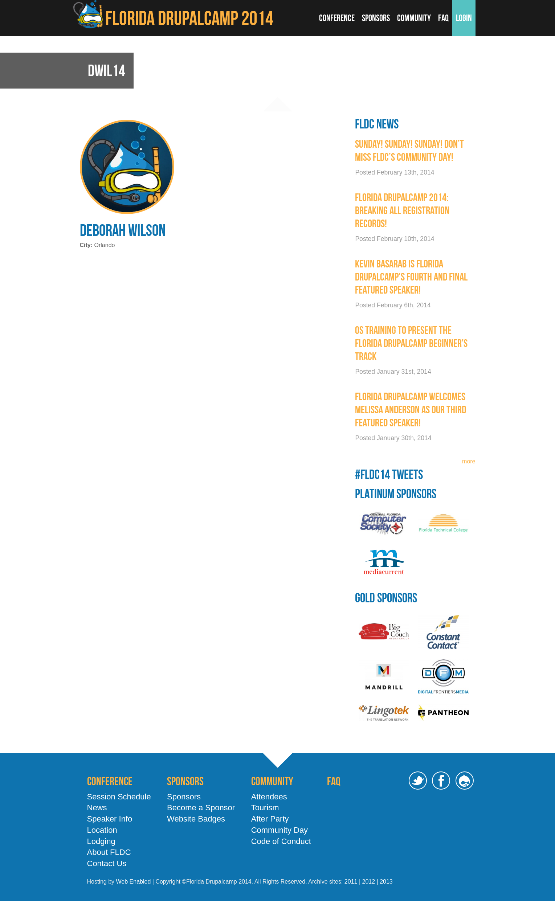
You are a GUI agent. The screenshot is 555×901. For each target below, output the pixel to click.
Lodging (101, 841)
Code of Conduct (281, 841)
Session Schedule (119, 796)
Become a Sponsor (201, 807)
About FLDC (109, 852)
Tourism (265, 807)
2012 (368, 882)
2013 (386, 882)
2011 (351, 882)
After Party (270, 818)
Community (414, 18)
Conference (337, 18)
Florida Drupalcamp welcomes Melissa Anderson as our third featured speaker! (410, 409)
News (97, 807)
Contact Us (107, 863)
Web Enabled (133, 882)
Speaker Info (109, 818)
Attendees (269, 796)
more (468, 461)
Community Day (279, 830)
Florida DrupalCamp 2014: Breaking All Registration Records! (402, 210)
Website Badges (196, 818)
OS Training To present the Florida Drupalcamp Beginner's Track (411, 343)
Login (464, 18)
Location (102, 830)
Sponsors (376, 18)
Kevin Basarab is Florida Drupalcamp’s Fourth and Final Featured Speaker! (411, 277)
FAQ (443, 18)
